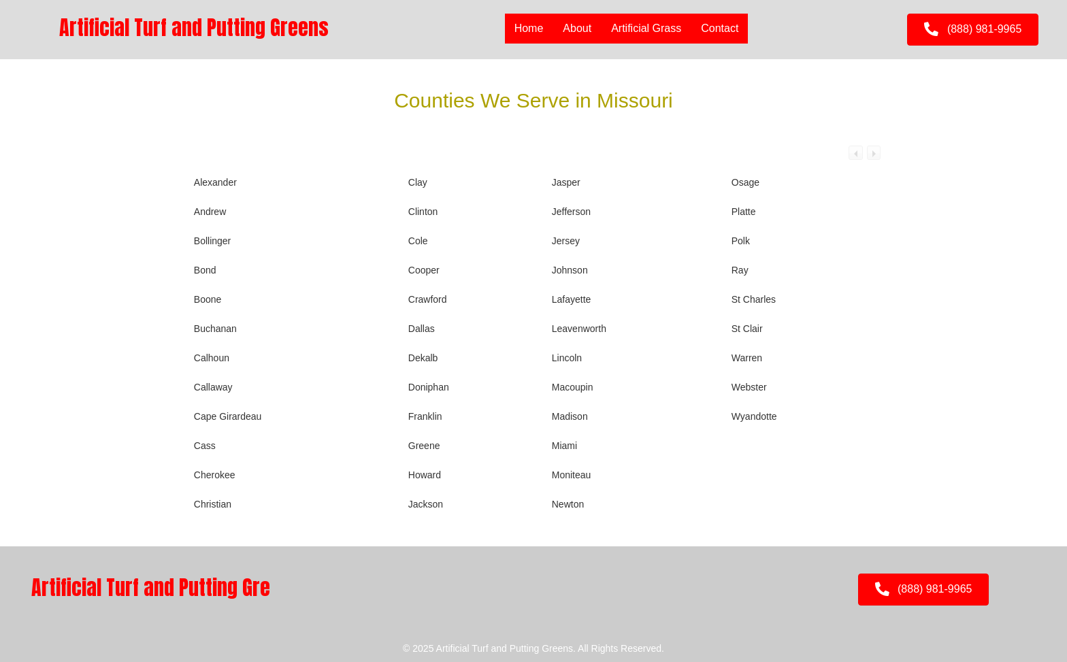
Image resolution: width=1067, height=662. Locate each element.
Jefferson (571, 211)
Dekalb (423, 357)
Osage (745, 182)
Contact (719, 28)
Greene (424, 445)
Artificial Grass (646, 28)
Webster (749, 387)
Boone (207, 299)
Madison (570, 416)
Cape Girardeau (228, 416)
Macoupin (572, 387)
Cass (205, 445)
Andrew (210, 211)
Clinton (423, 211)
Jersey (566, 240)
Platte (744, 211)
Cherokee (214, 474)
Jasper (566, 182)
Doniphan (428, 387)
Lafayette (571, 299)
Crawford (427, 299)
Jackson (425, 504)
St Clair (747, 328)
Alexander (215, 182)
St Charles (754, 299)
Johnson (570, 270)
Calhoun (211, 357)
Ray (740, 270)
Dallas (421, 328)
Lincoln (567, 357)
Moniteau (571, 474)
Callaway (213, 387)
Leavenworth (579, 328)
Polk (741, 240)
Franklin (425, 416)
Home (529, 28)
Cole (418, 240)
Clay (417, 182)
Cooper (424, 270)
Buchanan (215, 328)
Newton (568, 504)
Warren (747, 357)
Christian (212, 504)
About (577, 28)
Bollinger (212, 240)
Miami (564, 445)
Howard (424, 474)
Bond (205, 270)
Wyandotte (754, 416)
